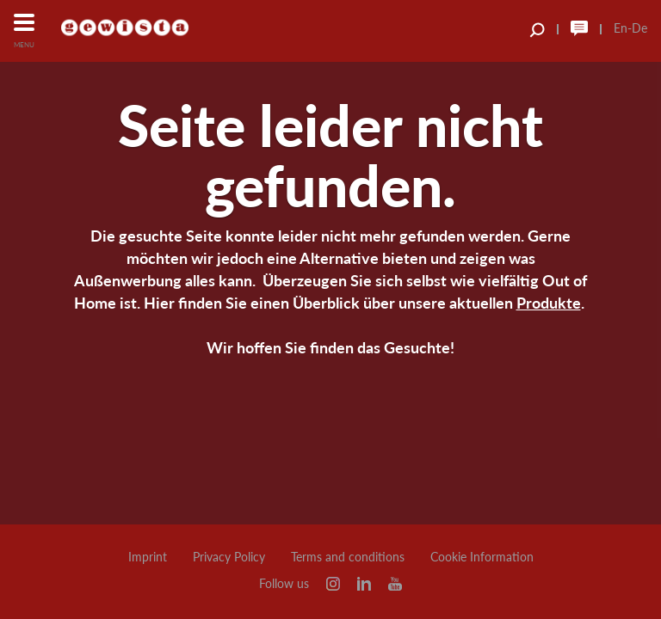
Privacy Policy (229, 557)
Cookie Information (482, 557)
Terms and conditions (348, 557)
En (620, 28)
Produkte (548, 302)
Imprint (147, 557)
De (639, 28)
